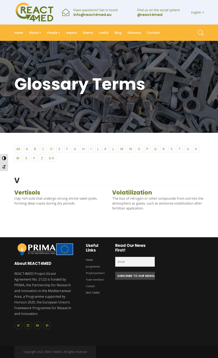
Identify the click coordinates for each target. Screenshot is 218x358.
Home (18, 33)
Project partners (95, 273)
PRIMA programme (93, 263)
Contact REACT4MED (93, 289)
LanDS (103, 33)
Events (88, 33)
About (35, 33)
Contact (153, 33)
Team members (95, 279)
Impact (71, 33)
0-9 (51, 158)
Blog (118, 33)
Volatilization (132, 192)
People (53, 33)
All (18, 149)
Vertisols (27, 192)
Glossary (134, 33)
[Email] (135, 262)
